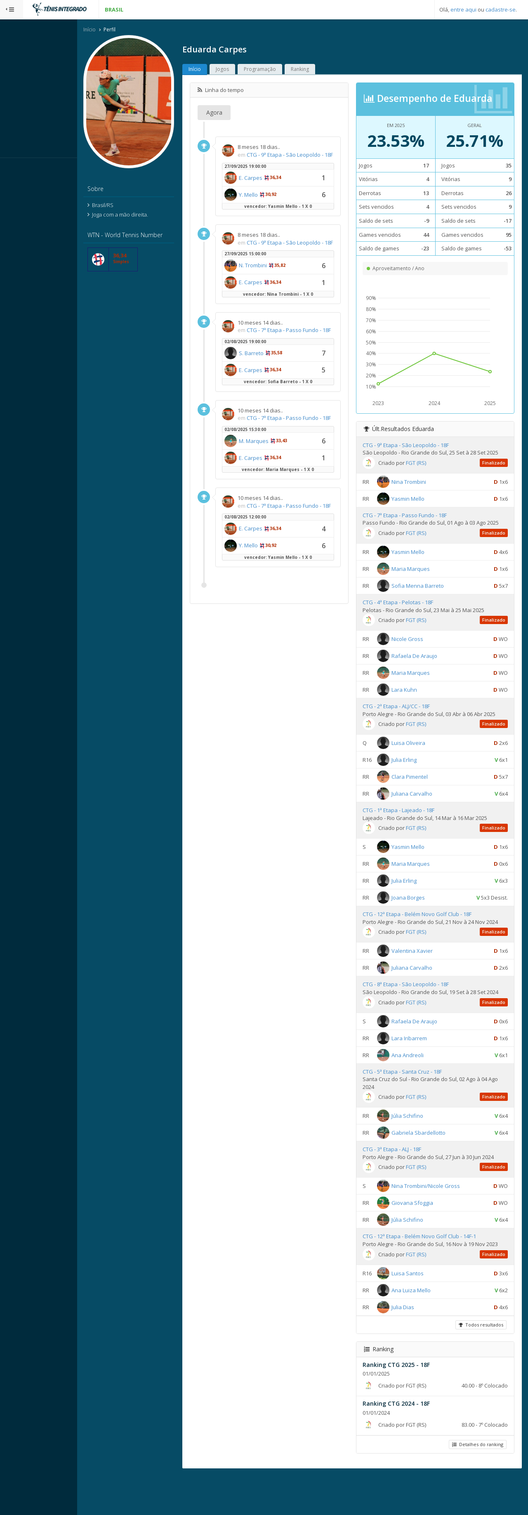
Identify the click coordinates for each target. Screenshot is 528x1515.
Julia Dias (413, 1346)
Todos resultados (479, 1364)
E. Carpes (273, 186)
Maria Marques (421, 585)
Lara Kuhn (415, 705)
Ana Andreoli (418, 1086)
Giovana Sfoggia (423, 1234)
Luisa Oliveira (419, 759)
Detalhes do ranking (476, 1483)
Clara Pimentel (420, 792)
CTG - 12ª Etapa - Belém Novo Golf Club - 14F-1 (430, 1268)
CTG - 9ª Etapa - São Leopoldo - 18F (416, 446)
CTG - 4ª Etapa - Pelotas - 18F (408, 618)
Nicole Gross (418, 655)
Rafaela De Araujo (425, 672)
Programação (283, 69)
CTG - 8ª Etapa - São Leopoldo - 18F (416, 1008)
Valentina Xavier (422, 974)
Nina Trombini (419, 490)
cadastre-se (501, 9)
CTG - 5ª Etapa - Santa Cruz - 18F (413, 1103)
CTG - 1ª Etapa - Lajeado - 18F (409, 826)
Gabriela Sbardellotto (429, 1164)
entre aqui (463, 9)
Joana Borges (419, 913)
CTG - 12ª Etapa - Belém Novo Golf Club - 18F (427, 930)
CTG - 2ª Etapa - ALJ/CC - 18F (407, 722)
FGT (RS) (427, 471)
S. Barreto (274, 377)
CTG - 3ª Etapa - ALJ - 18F (402, 1181)
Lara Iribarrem (420, 1069)
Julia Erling (414, 776)
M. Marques (277, 472)
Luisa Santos (418, 1312)
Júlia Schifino (418, 1147)
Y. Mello (271, 203)
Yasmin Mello (418, 507)
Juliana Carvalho (422, 809)
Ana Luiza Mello (421, 1329)
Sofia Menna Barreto (428, 602)
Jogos (245, 69)
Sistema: (15, 168)
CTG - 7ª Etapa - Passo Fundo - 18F (415, 524)
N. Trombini (276, 281)
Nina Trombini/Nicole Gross (436, 1217)
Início (112, 30)
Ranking (323, 69)
